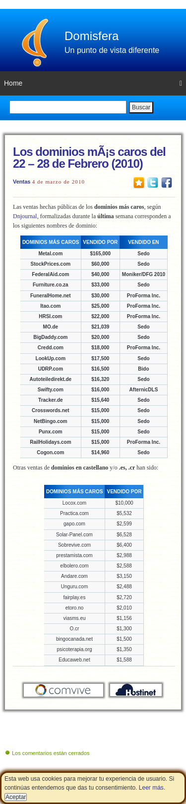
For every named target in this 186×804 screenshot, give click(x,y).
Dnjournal (25, 216)
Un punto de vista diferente (111, 50)
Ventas (21, 182)
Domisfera (91, 36)
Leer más (151, 787)
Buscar (141, 107)
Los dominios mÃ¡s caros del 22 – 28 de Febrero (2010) (89, 157)
